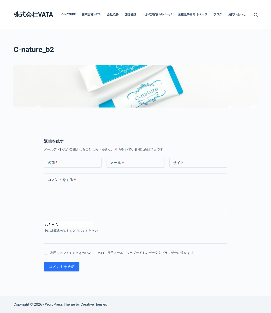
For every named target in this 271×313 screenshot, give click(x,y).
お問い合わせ (237, 14)
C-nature (68, 14)
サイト (178, 163)
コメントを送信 (62, 266)
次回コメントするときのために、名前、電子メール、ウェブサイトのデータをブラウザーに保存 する (122, 253)
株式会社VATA (33, 14)
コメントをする (62, 180)
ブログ (217, 14)
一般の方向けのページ (157, 14)
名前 (53, 163)
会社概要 (113, 14)
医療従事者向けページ (192, 14)
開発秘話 (130, 14)
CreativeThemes (94, 304)
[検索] (256, 15)
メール (117, 163)
